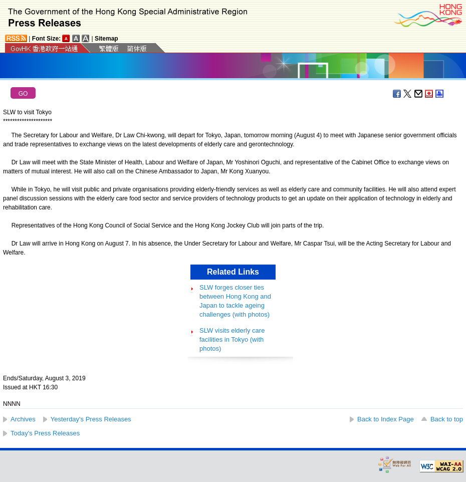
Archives (23, 419)
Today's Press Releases (45, 433)
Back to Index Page (385, 419)
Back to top (446, 419)
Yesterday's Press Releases (91, 419)
